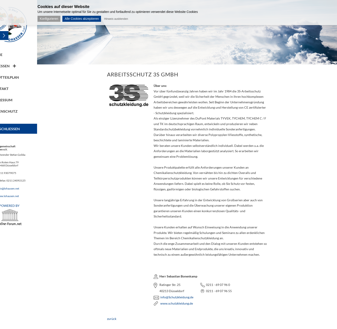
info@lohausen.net (27, 188)
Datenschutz (23, 111)
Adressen (19, 66)
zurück (121, 319)
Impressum (20, 100)
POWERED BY (28, 214)
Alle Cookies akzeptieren (82, 18)
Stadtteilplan (23, 77)
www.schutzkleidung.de (186, 303)
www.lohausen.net (26, 196)
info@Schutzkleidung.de (186, 297)
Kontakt (18, 88)
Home (15, 54)
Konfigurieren (49, 18)
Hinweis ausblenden (116, 18)
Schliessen (28, 129)
